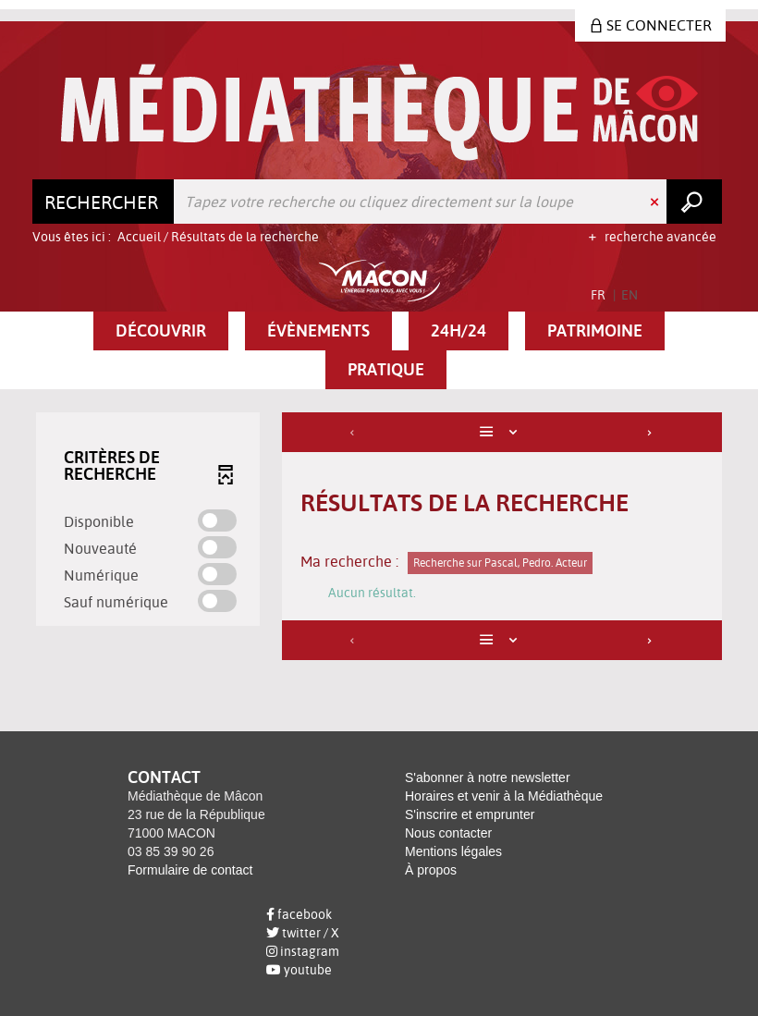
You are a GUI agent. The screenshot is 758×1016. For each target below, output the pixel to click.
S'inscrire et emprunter (469, 814)
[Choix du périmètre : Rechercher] (103, 201)
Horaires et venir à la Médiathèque (504, 796)
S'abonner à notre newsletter (487, 777)
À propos (431, 870)
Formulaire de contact (190, 870)
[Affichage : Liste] (502, 432)
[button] (160, 331)
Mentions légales (453, 851)
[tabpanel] (379, 538)
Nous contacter (448, 833)
